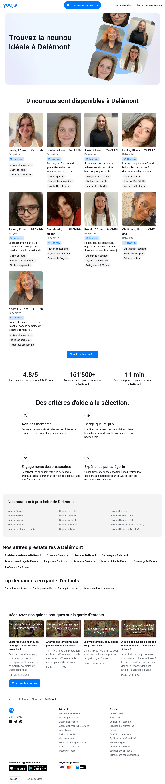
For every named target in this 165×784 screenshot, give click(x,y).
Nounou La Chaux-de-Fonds (21, 529)
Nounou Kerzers (119, 511)
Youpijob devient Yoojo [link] (121, 750)
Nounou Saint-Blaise (69, 524)
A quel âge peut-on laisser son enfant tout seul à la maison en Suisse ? (138, 645)
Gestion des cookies (120, 746)
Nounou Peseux (15, 524)
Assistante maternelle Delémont (23, 555)
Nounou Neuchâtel (68, 520)
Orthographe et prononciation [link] (124, 755)
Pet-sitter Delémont (85, 561)
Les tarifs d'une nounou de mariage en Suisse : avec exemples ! (24, 645)
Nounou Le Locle (67, 511)
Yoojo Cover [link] (116, 717)
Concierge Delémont (145, 561)
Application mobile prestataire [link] (74, 726)
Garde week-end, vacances (99, 588)
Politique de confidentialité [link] (123, 738)
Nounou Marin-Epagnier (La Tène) (127, 524)
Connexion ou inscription (149, 5)
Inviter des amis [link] (67, 734)
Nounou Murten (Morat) (122, 515)
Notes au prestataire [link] (69, 746)
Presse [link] (113, 730)
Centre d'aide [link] (116, 713)
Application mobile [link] (68, 721)
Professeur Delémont (17, 567)
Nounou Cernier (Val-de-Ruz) (125, 529)
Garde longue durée (16, 588)
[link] (10, 5)
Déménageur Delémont (115, 555)
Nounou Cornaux (67, 515)
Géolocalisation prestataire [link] (72, 742)
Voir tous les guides (24, 683)
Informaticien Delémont (114, 561)
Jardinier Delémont (85, 555)
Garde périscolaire (68, 588)
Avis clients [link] (65, 730)
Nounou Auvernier (16, 515)
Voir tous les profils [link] (82, 354)
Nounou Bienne (15, 511)
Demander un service (83, 5)
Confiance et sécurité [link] (120, 721)
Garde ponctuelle (42, 588)
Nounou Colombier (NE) (122, 520)
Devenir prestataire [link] (123, 5)
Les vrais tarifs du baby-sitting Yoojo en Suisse (101, 643)
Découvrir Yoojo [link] (67, 750)
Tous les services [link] (33, 779)
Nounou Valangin (67, 529)
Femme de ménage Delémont (21, 561)
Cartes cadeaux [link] (67, 738)
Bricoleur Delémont (58, 555)
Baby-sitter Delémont (56, 561)
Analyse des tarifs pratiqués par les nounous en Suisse (62, 643)
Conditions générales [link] (120, 734)
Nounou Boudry (15, 520)
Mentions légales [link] (118, 742)
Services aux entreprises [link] (122, 726)
